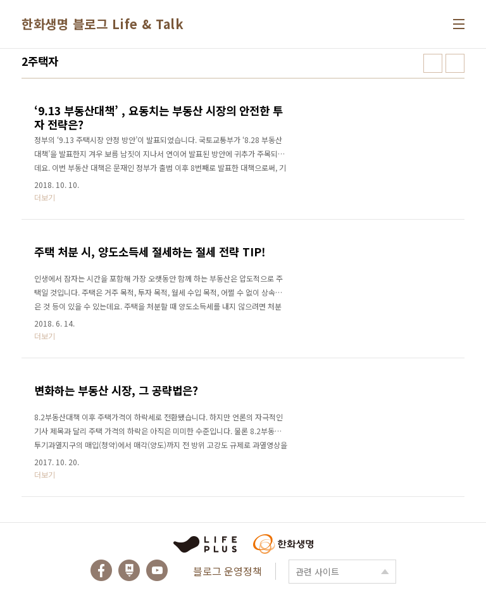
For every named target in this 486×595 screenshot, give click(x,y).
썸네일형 (432, 63)
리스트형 (455, 63)
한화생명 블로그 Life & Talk (103, 24)
